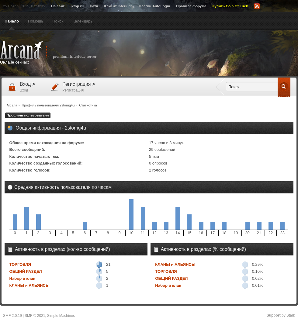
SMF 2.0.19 (12, 316)
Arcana (54, 50)
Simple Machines (61, 316)
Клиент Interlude (118, 6)
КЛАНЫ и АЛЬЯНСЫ (29, 285)
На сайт (57, 6)
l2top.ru (77, 6)
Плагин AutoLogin (154, 6)
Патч (94, 6)
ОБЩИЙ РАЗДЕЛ (25, 271)
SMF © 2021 (35, 316)
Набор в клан (22, 278)
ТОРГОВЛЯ (20, 264)
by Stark (281, 315)
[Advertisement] (208, 54)
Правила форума (191, 6)
